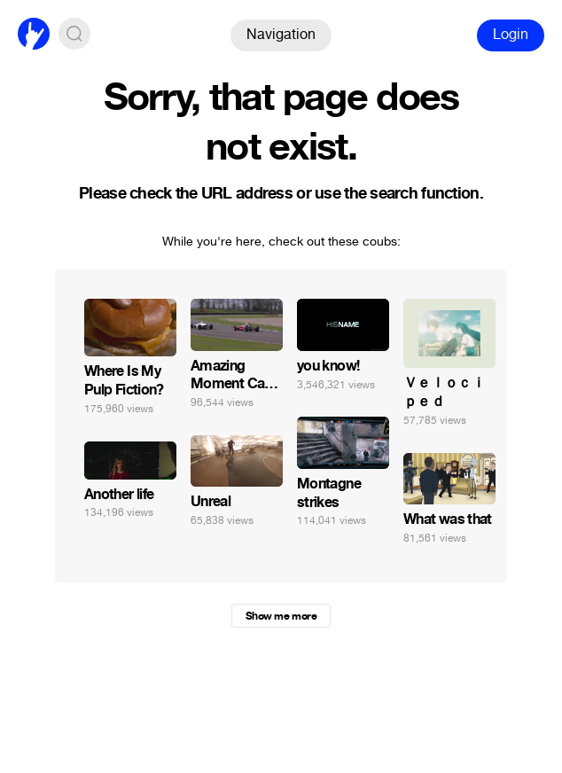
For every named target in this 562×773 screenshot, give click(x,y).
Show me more (281, 616)
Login (510, 34)
